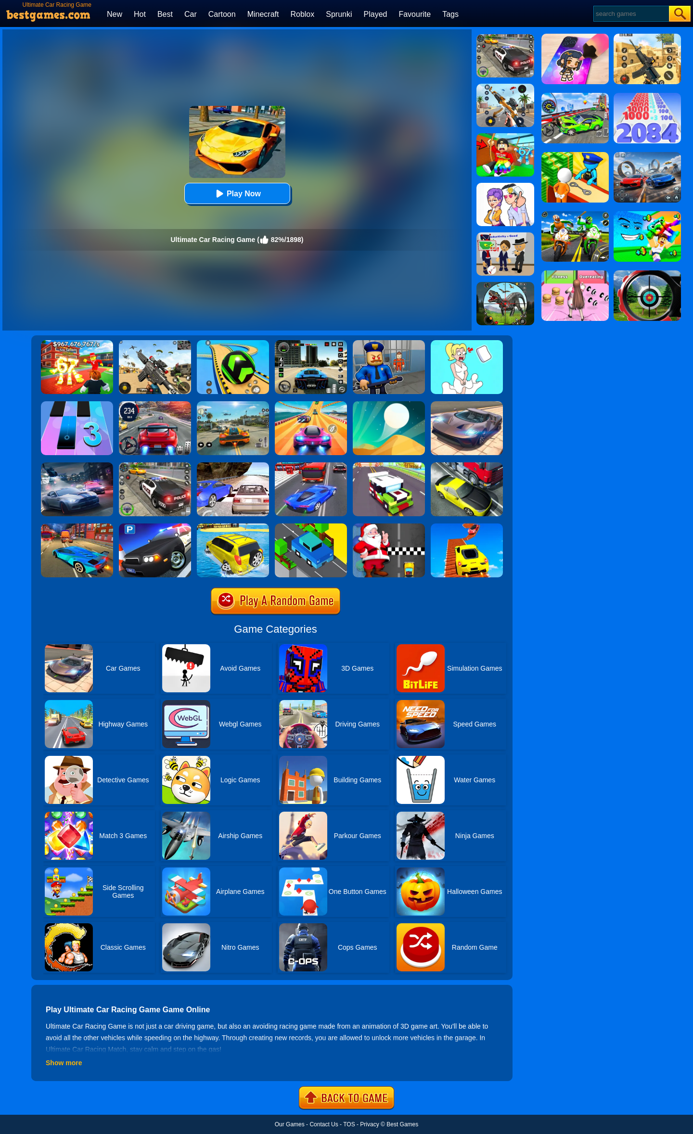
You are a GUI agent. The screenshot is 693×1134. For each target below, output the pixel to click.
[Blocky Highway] (389, 465)
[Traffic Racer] (467, 465)
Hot (140, 14)
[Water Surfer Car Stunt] (233, 526)
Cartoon (222, 14)
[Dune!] (389, 404)
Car (190, 14)
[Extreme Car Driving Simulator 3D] (311, 343)
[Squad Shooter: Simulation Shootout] (155, 343)
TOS (349, 1124)
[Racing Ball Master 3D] (233, 343)
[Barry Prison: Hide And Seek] (389, 343)
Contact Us (323, 1124)
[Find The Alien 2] (505, 235)
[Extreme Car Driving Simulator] (467, 404)
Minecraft (263, 14)
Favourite (414, 14)
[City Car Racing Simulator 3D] (77, 465)
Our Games (290, 1124)
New (114, 14)
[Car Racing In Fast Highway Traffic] (311, 465)
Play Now (237, 194)
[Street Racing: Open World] (233, 404)
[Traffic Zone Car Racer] (77, 526)
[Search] (630, 14)
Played (375, 14)
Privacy (369, 1124)
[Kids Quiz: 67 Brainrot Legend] (77, 343)
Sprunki (339, 14)
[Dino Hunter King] (505, 285)
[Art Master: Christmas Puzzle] (505, 186)
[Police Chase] (505, 37)
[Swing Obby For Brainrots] (505, 136)
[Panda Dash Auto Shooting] (505, 87)
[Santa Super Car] (389, 526)
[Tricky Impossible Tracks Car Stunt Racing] (467, 526)
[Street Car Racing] (155, 404)
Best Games (402, 1124)
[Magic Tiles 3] (77, 404)
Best (165, 14)
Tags (450, 14)
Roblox (302, 14)
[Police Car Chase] (155, 465)
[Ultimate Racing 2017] (233, 465)
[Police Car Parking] (155, 526)
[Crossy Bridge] (311, 526)
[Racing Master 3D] (311, 404)
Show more (64, 1063)
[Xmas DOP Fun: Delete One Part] (467, 343)
